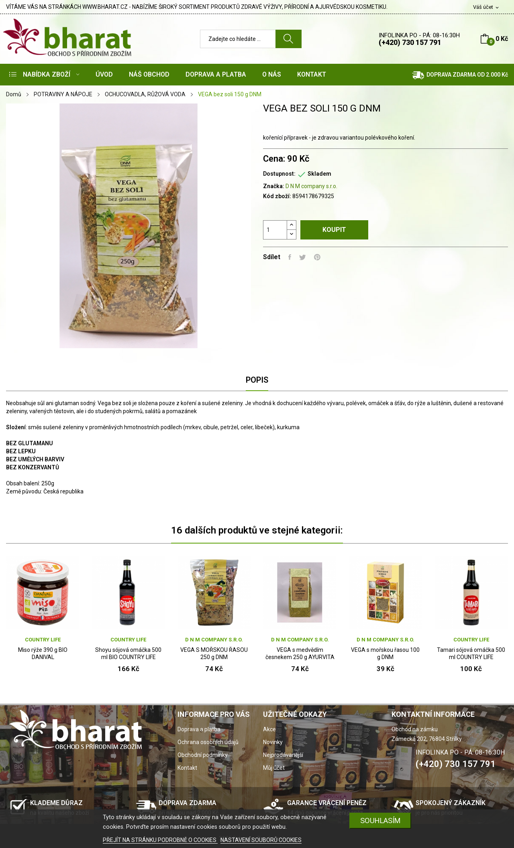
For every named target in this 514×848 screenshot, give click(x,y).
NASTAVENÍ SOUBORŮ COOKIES (261, 840)
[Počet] (275, 229)
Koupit (334, 229)
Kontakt (187, 768)
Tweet (302, 257)
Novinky (273, 742)
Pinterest (317, 257)
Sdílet (289, 257)
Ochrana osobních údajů (208, 742)
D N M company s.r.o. (311, 186)
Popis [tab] (257, 380)
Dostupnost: (279, 173)
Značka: (273, 186)
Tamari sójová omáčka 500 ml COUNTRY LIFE (471, 653)
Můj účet (274, 768)
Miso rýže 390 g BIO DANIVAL (42, 653)
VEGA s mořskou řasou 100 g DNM (385, 653)
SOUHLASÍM (380, 820)
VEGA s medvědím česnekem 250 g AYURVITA (300, 653)
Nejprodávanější (283, 755)
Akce (269, 729)
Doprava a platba (198, 729)
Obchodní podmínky (202, 755)
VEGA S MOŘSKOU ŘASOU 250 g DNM (214, 653)
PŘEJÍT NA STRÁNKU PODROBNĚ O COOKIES (160, 840)
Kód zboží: (277, 196)
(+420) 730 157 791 (410, 42)
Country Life (43, 639)
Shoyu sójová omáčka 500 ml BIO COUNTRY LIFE (128, 653)
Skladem (319, 173)
